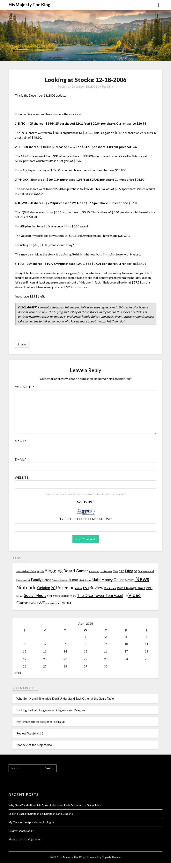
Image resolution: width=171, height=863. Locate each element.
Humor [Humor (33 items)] (73, 580)
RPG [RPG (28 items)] (149, 588)
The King (107, 86)
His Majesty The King (29, 4)
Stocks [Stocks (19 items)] (65, 596)
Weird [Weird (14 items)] (34, 603)
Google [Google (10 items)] (55, 580)
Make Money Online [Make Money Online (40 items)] (108, 580)
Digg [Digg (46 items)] (129, 571)
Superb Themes (112, 857)
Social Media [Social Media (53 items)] (35, 595)
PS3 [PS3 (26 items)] (86, 588)
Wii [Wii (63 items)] (42, 603)
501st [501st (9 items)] (19, 572)
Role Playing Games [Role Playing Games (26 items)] (131, 588)
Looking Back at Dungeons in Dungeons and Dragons (50, 710)
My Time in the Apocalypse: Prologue (40, 722)
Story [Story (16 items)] (73, 596)
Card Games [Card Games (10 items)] (106, 572)
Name (20, 441)
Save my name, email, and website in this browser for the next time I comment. (86, 494)
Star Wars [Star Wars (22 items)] (53, 596)
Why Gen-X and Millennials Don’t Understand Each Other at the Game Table (65, 699)
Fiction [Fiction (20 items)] (46, 580)
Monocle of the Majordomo (34, 745)
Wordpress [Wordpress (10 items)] (51, 603)
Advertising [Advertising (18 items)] (29, 571)
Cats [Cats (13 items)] (115, 571)
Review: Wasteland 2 (29, 733)
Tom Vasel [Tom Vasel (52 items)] (114, 595)
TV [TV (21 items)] (126, 596)
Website (21, 477)
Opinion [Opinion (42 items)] (43, 588)
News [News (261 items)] (142, 579)
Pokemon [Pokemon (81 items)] (65, 588)
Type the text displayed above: (85, 519)
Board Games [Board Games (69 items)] (76, 571)
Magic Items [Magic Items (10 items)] (85, 580)
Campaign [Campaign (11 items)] (94, 571)
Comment (24, 387)
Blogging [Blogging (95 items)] (54, 571)
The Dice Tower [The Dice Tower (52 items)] (91, 595)
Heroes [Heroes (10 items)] (63, 580)
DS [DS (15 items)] (135, 571)
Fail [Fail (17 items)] (28, 580)
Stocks (22, 344)
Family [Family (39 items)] (36, 580)
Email (20, 459)
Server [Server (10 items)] (19, 596)
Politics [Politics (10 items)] (78, 588)
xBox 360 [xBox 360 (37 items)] (64, 603)
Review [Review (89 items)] (96, 588)
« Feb (17, 673)
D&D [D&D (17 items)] (121, 571)
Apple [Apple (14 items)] (40, 571)
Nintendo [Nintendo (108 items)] (26, 588)
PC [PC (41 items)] (53, 588)
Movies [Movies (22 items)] (130, 580)
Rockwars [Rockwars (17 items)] (110, 588)
